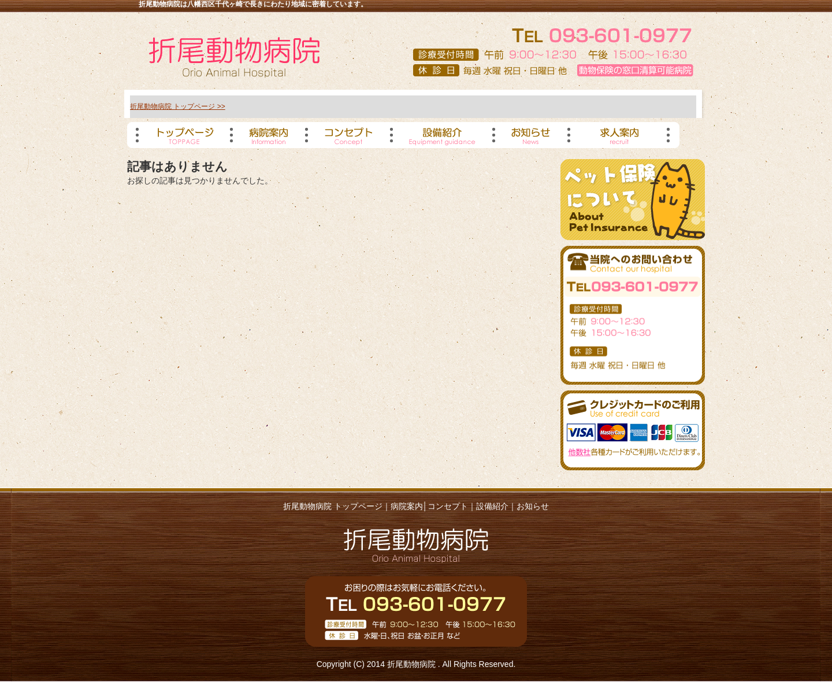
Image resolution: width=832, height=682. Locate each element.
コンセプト (448, 506)
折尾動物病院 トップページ (332, 506)
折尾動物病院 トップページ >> (177, 106)
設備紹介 (492, 506)
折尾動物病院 (412, 664)
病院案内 (407, 506)
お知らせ (533, 506)
